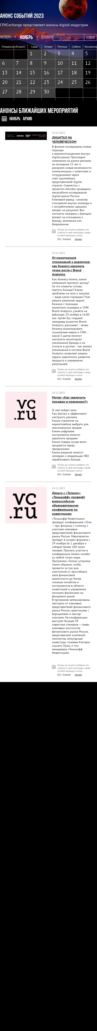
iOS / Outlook (64, 239)
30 (46, 92)
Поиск (90, 37)
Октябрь (5, 37)
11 (74, 63)
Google (78, 239)
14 (18, 73)
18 (74, 73)
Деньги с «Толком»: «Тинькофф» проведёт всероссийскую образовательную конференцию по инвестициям (68, 503)
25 (74, 83)
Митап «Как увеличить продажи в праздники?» (70, 400)
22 (32, 83)
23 (46, 83)
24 (60, 83)
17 (60, 73)
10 (60, 63)
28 (18, 92)
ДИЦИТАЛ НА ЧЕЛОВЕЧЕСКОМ (64, 140)
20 (4, 83)
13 (4, 73)
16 (46, 73)
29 (32, 92)
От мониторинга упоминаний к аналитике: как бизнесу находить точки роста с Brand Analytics (71, 266)
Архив (27, 118)
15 (32, 73)
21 (18, 83)
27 (4, 92)
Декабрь (47, 37)
